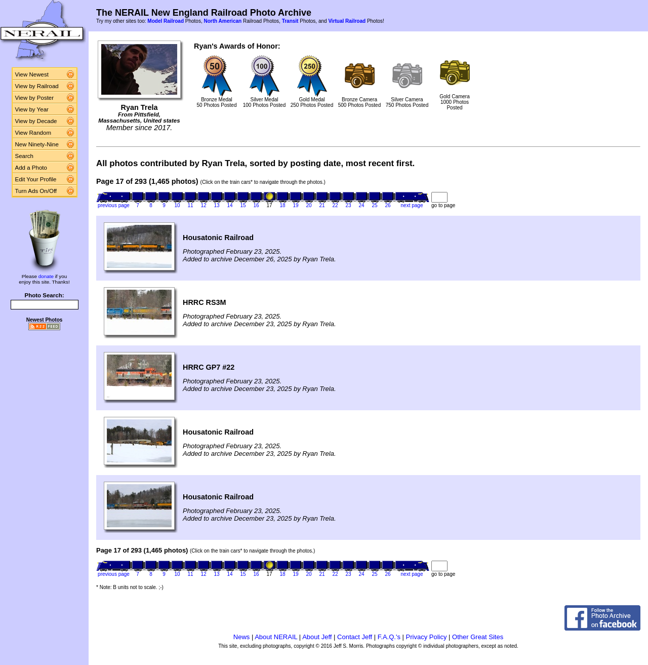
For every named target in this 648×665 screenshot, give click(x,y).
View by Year (32, 109)
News (241, 637)
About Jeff (317, 637)
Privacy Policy (426, 637)
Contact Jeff (354, 637)
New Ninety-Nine (37, 144)
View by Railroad (37, 86)
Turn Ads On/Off (36, 191)
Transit (290, 21)
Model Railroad (165, 21)
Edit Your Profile (36, 179)
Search (24, 156)
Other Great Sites (477, 637)
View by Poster (34, 98)
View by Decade (36, 121)
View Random (33, 133)
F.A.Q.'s (389, 637)
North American (222, 21)
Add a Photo (31, 168)
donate (46, 276)
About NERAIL (276, 637)
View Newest (32, 74)
